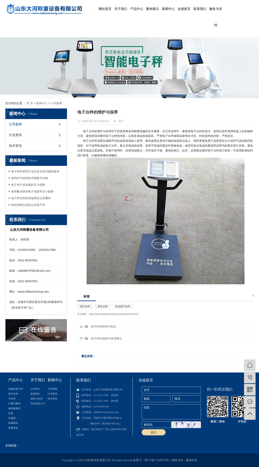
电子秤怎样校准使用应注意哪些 (31, 198)
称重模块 (13, 423)
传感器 (12, 418)
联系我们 (199, 9)
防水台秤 (103, 306)
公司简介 (35, 389)
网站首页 (105, 9)
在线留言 (184, 9)
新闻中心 (168, 9)
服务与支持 (215, 17)
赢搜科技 (191, 460)
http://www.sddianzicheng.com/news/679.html (113, 314)
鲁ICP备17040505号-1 (157, 460)
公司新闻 (56, 103)
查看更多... (14, 427)
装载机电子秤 (15, 389)
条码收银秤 (14, 408)
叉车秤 (12, 398)
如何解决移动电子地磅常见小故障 (32, 191)
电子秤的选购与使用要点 (106, 338)
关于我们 (120, 9)
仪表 (10, 413)
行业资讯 (15, 135)
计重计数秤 (14, 403)
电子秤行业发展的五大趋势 (28, 184)
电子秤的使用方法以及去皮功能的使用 (35, 171)
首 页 (30, 103)
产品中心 (136, 9)
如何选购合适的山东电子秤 (28, 204)
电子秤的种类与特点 (103, 326)
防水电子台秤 (123, 306)
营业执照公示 (38, 403)
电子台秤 (85, 306)
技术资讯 (15, 145)
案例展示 (152, 9)
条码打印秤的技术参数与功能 (29, 178)
